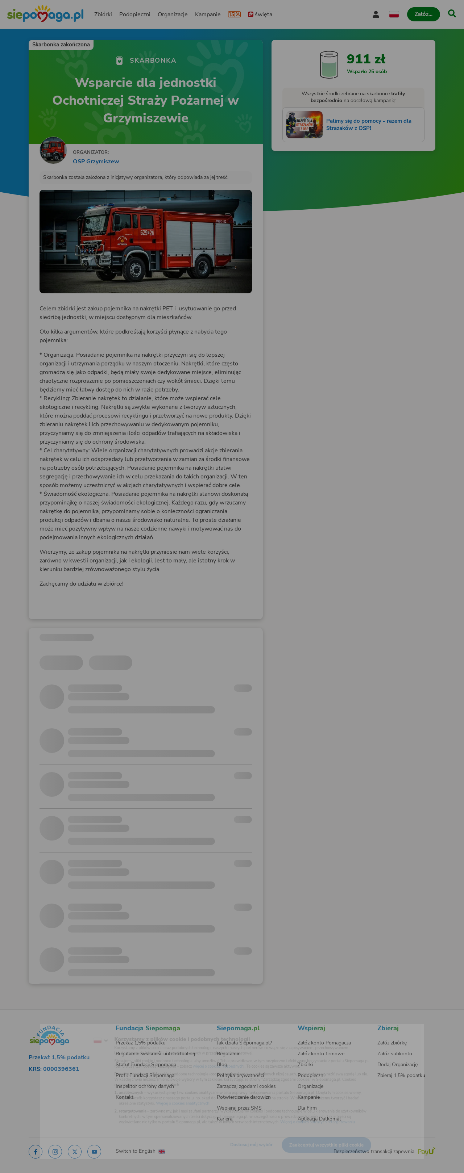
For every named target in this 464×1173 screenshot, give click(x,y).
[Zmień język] (73, 1030)
